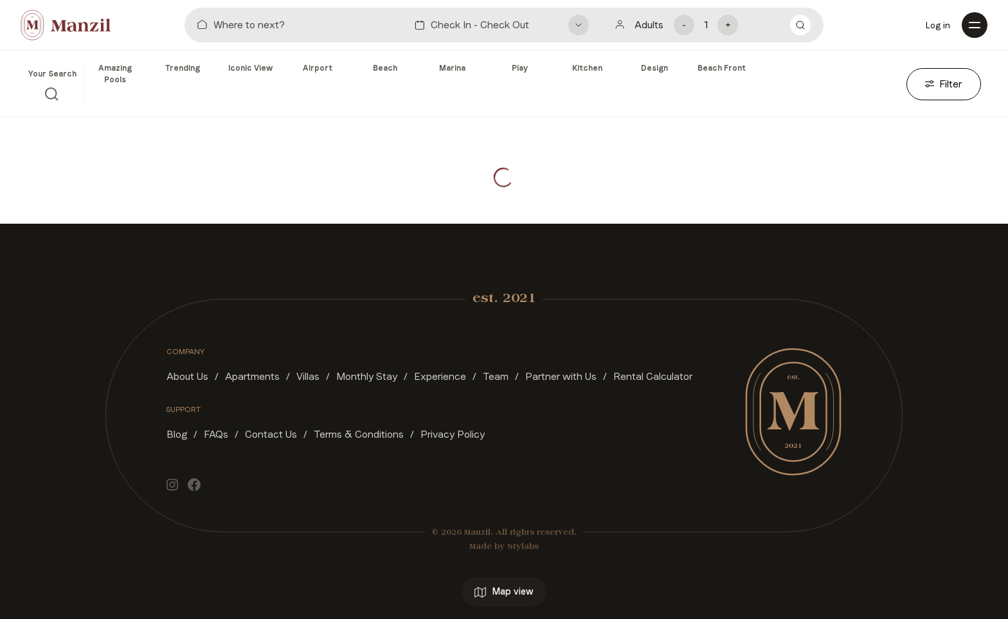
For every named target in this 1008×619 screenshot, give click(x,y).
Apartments (252, 376)
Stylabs (523, 547)
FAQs (216, 434)
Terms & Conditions (359, 434)
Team (496, 376)
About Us (187, 376)
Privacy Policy (452, 434)
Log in (938, 25)
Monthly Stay (366, 376)
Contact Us (271, 434)
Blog (176, 434)
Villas (308, 376)
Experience (440, 376)
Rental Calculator (652, 376)
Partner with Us (561, 376)
